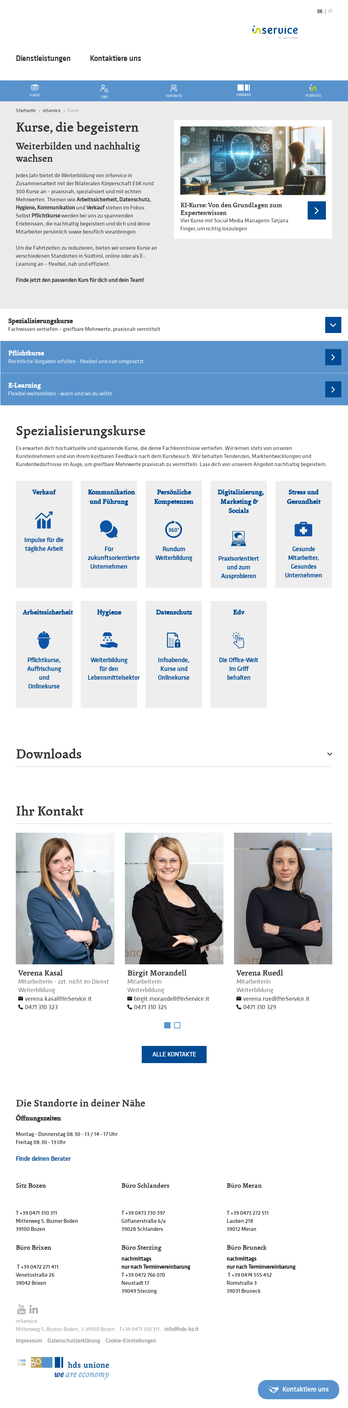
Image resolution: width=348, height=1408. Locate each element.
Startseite (26, 110)
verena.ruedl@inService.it (276, 999)
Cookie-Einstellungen (131, 1341)
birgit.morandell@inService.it (171, 999)
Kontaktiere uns (115, 59)
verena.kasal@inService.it (58, 999)
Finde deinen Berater (43, 1159)
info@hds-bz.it (181, 1329)
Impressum (29, 1341)
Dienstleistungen (43, 59)
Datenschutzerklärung (73, 1341)
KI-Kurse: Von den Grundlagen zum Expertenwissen (231, 209)
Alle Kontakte (174, 1054)
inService (52, 110)
